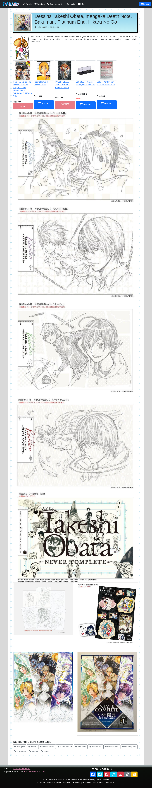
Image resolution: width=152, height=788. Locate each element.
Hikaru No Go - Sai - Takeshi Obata (44, 73)
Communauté (54, 4)
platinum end (65, 746)
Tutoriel (28, 4)
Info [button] (81, 4)
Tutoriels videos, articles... (35, 771)
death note (95, 746)
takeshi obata (47, 746)
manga (33, 751)
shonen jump (129, 746)
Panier (145, 4)
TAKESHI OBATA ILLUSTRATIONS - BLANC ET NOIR (65, 74)
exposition (20, 751)
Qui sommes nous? (21, 768)
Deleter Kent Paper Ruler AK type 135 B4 (107, 73)
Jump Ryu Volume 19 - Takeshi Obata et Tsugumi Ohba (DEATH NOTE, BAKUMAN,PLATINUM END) (23, 78)
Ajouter (44, 103)
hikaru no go (112, 746)
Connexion (70, 4)
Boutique (39, 4)
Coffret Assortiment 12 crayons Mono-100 (86, 73)
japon (45, 751)
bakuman (80, 746)
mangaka (19, 746)
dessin (32, 746)
